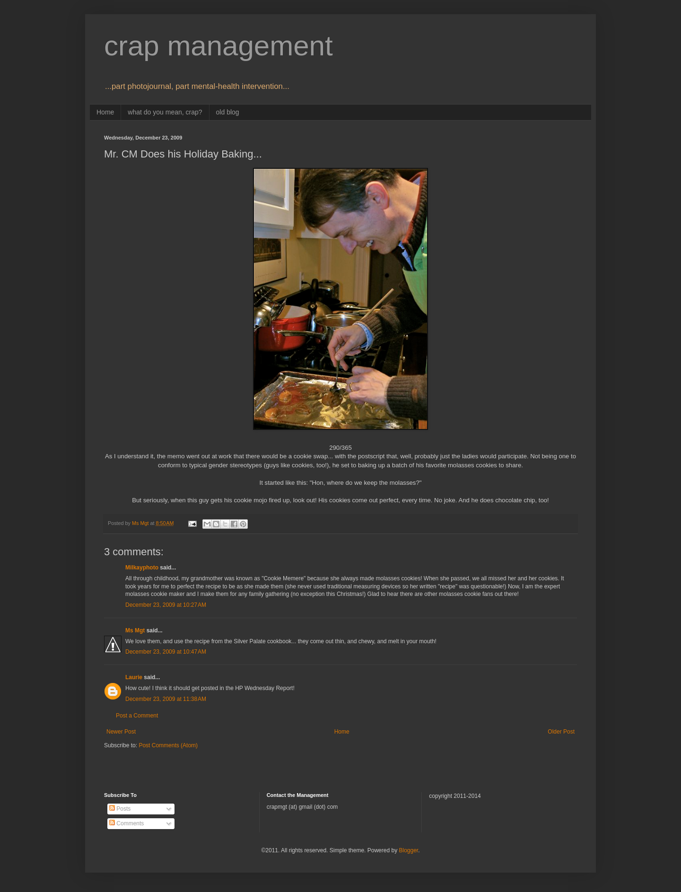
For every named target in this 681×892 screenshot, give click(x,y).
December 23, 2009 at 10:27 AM (165, 605)
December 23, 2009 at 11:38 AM (165, 699)
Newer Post (121, 731)
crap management (218, 45)
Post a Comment (137, 715)
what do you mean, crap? (165, 112)
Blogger (408, 850)
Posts (120, 808)
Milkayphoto (141, 567)
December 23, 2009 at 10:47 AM (165, 651)
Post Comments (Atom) (168, 745)
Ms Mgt (135, 630)
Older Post (561, 731)
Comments (126, 823)
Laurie (133, 677)
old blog (227, 112)
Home (105, 112)
